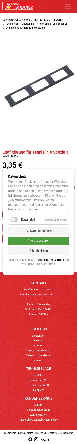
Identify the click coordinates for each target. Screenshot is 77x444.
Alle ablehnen (38, 251)
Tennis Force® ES (38, 385)
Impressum (38, 360)
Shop (27, 19)
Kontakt (38, 345)
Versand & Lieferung (38, 409)
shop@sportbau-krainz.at (42, 294)
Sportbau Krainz (11, 19)
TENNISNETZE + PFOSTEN (48, 19)
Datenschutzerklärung (38, 355)
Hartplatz (38, 390)
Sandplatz (38, 375)
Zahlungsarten (38, 414)
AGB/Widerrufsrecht (38, 350)
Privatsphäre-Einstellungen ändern (38, 419)
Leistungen (38, 335)
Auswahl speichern (39, 231)
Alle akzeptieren (38, 241)
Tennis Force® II (38, 380)
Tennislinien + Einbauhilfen (20, 23)
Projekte (38, 340)
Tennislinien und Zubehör (53, 23)
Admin (45, 439)
